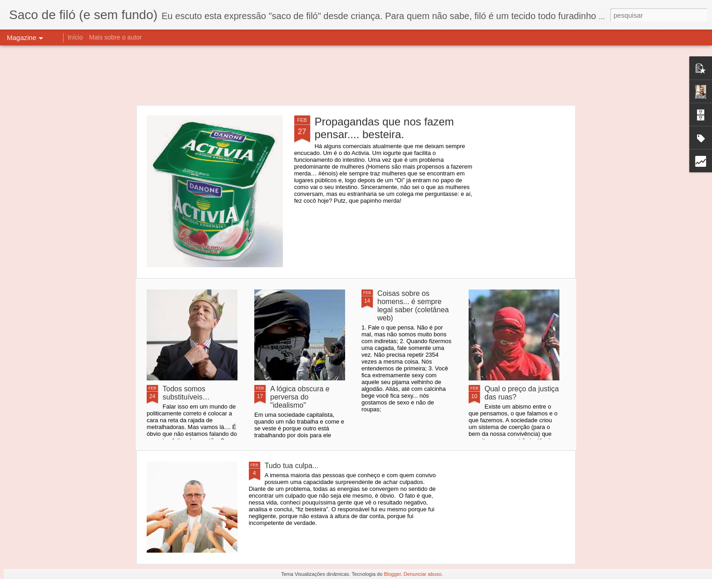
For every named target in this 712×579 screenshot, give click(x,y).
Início (75, 37)
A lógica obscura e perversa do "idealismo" (300, 397)
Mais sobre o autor (115, 37)
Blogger (392, 574)
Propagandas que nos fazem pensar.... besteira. (384, 127)
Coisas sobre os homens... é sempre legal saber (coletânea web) (413, 306)
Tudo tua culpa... (292, 465)
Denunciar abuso (422, 574)
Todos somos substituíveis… (186, 393)
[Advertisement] (356, 75)
